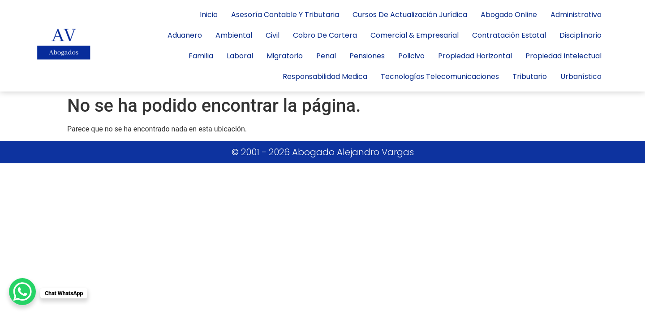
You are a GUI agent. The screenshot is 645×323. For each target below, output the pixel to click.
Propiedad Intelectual (563, 56)
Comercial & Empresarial (414, 35)
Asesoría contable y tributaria (285, 14)
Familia (201, 56)
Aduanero (185, 35)
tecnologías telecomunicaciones (440, 76)
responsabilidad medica (325, 76)
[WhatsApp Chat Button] (22, 291)
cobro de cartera (325, 35)
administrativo (576, 14)
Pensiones (367, 56)
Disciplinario (580, 35)
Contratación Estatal (509, 35)
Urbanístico (581, 76)
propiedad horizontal (475, 56)
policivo (411, 56)
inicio (209, 14)
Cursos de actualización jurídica (410, 14)
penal (326, 56)
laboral (240, 56)
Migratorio (285, 56)
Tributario (529, 76)
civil (273, 35)
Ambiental (233, 35)
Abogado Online (509, 14)
